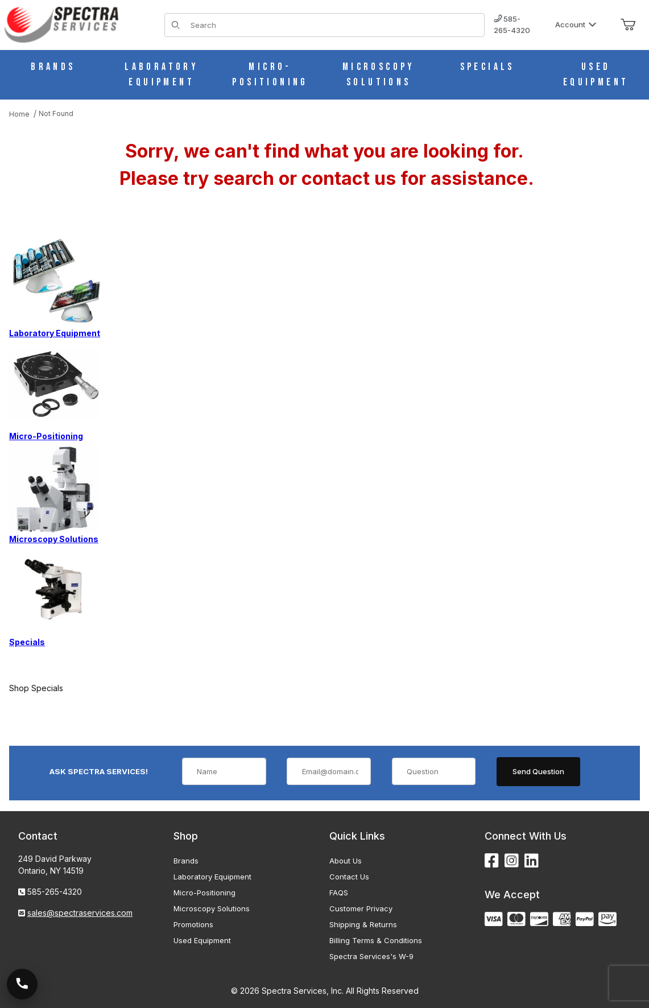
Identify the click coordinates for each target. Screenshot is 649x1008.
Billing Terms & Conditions (375, 940)
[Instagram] (512, 861)
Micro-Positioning (204, 892)
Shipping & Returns (363, 924)
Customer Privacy (360, 908)
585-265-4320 (512, 24)
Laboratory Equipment (212, 876)
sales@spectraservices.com (80, 913)
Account (576, 24)
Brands (186, 860)
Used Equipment (202, 940)
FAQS (338, 892)
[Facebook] (492, 861)
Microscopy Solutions (211, 908)
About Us (345, 860)
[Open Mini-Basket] (628, 25)
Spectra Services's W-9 (371, 956)
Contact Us (349, 876)
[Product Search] (334, 25)
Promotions (193, 924)
